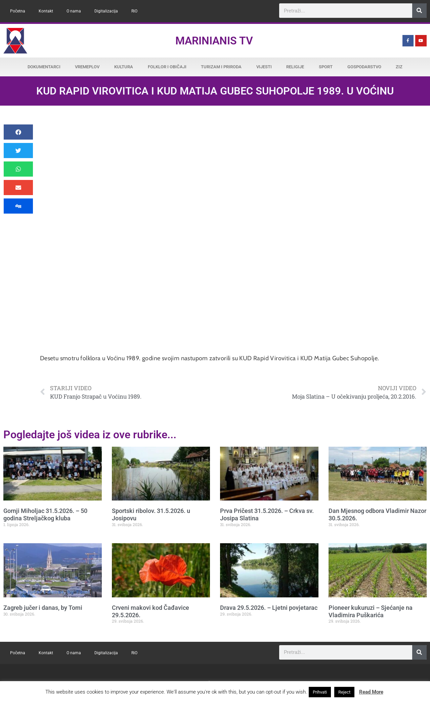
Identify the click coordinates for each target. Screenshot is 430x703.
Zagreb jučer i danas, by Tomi (42, 607)
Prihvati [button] (320, 692)
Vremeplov (87, 66)
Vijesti (264, 66)
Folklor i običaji (167, 66)
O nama (74, 11)
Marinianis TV (214, 40)
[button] (18, 132)
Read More (371, 692)
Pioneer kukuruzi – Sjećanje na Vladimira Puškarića (371, 611)
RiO (134, 11)
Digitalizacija (106, 11)
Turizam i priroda (221, 66)
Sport (326, 66)
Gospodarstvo (364, 66)
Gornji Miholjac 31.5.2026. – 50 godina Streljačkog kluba (45, 514)
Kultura (123, 66)
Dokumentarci (44, 66)
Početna (17, 11)
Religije (295, 66)
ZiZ (399, 66)
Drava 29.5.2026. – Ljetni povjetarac (268, 607)
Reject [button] (344, 692)
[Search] (419, 10)
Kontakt (46, 11)
